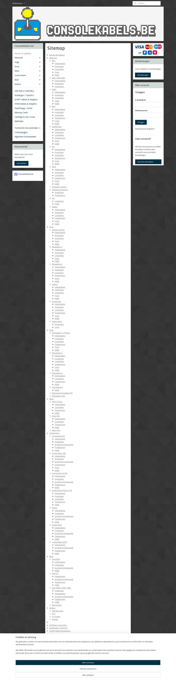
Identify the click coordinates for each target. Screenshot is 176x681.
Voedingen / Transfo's (58, 628)
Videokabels (60, 63)
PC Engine (56, 616)
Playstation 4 (57, 387)
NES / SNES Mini (58, 78)
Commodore (54, 433)
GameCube (56, 126)
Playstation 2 (57, 353)
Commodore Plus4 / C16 (62, 490)
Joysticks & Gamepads (64, 444)
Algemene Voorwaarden (59, 668)
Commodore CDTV (59, 542)
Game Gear (57, 321)
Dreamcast (56, 301)
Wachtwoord (141, 110)
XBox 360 (56, 416)
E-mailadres (140, 100)
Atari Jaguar (57, 605)
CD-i (53, 613)
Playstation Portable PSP (62, 393)
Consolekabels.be (23, 174)
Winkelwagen (142, 75)
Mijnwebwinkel (119, 676)
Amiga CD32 (57, 525)
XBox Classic (57, 401)
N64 (53, 106)
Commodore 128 (59, 453)
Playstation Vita (58, 396)
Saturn (55, 284)
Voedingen (59, 66)
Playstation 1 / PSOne (61, 333)
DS (53, 198)
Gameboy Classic (59, 187)
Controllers (59, 69)
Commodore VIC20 (59, 473)
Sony (51, 330)
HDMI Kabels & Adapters (59, 634)
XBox (51, 399)
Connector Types (59, 656)
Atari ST (55, 573)
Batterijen (53, 645)
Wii (53, 146)
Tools (57, 72)
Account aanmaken (145, 162)
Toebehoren (60, 118)
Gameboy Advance (60, 189)
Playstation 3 (57, 373)
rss (85, 676)
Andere (52, 608)
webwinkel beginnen (95, 676)
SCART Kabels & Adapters (60, 631)
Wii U (54, 166)
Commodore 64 (58, 436)
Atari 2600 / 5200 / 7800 (61, 588)
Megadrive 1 (57, 247)
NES (53, 61)
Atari (51, 556)
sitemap (79, 676)
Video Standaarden (60, 654)
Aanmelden (21, 163)
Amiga (54, 507)
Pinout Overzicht (59, 659)
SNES (54, 89)
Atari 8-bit (56, 559)
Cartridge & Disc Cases (58, 642)
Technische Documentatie (60, 651)
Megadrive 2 (57, 264)
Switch (54, 207)
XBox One (56, 430)
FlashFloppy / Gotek (57, 636)
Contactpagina (55, 665)
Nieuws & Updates (57, 55)
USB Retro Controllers (58, 625)
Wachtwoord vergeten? (145, 129)
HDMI (57, 75)
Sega (51, 227)
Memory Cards (55, 639)
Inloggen (141, 122)
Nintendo (53, 58)
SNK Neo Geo (57, 611)
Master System (58, 230)
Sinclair (55, 619)
